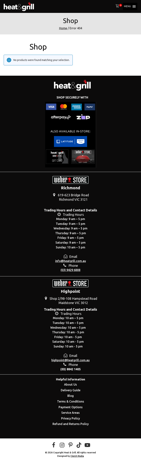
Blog (70, 395)
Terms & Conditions (70, 401)
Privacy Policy (70, 418)
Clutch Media (77, 456)
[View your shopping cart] (117, 6)
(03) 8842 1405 (70, 369)
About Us (70, 384)
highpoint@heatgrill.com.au (70, 360)
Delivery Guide (70, 390)
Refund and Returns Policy (71, 424)
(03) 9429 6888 (70, 270)
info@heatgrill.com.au (70, 261)
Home (63, 28)
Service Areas (70, 412)
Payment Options (71, 407)
